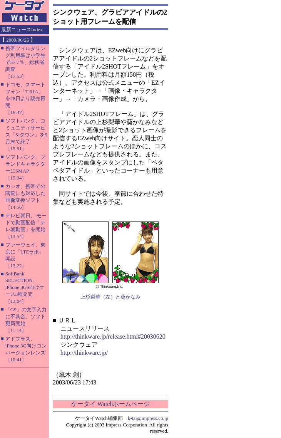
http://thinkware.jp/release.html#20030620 (113, 336)
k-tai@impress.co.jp (148, 418)
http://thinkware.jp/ (84, 352)
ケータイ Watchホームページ (110, 404)
